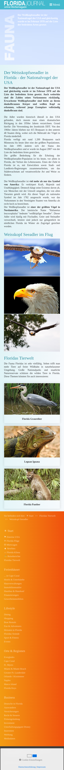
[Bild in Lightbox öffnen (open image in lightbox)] (32, 257)
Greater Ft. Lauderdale (14, 672)
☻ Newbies (9, 548)
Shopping (8, 618)
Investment (9, 723)
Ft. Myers (8, 665)
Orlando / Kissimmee (14, 676)
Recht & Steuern (12, 715)
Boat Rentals (10, 622)
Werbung (8, 734)
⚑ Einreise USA (12, 537)
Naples (7, 680)
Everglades (9, 657)
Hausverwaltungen (13, 583)
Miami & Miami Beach (15, 668)
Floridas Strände (12, 633)
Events (7, 641)
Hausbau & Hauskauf (14, 591)
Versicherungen (11, 711)
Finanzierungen (11, 595)
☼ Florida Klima (12, 552)
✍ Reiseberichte (12, 556)
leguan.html (32, 446)
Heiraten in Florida (13, 630)
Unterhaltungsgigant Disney (17, 726)
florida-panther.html (32, 489)
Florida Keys (10, 688)
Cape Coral (9, 661)
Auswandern (10, 707)
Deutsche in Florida (13, 703)
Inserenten (9, 730)
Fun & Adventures (12, 626)
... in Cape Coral (11, 575)
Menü (56, 4)
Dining (7, 614)
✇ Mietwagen (10, 544)
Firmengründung (12, 719)
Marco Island (10, 684)
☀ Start (30, 515)
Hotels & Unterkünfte (14, 579)
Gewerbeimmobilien (13, 599)
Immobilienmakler (13, 587)
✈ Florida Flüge (11, 540)
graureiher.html (32, 403)
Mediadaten (9, 738)
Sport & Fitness (11, 637)
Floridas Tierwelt (12, 560)
